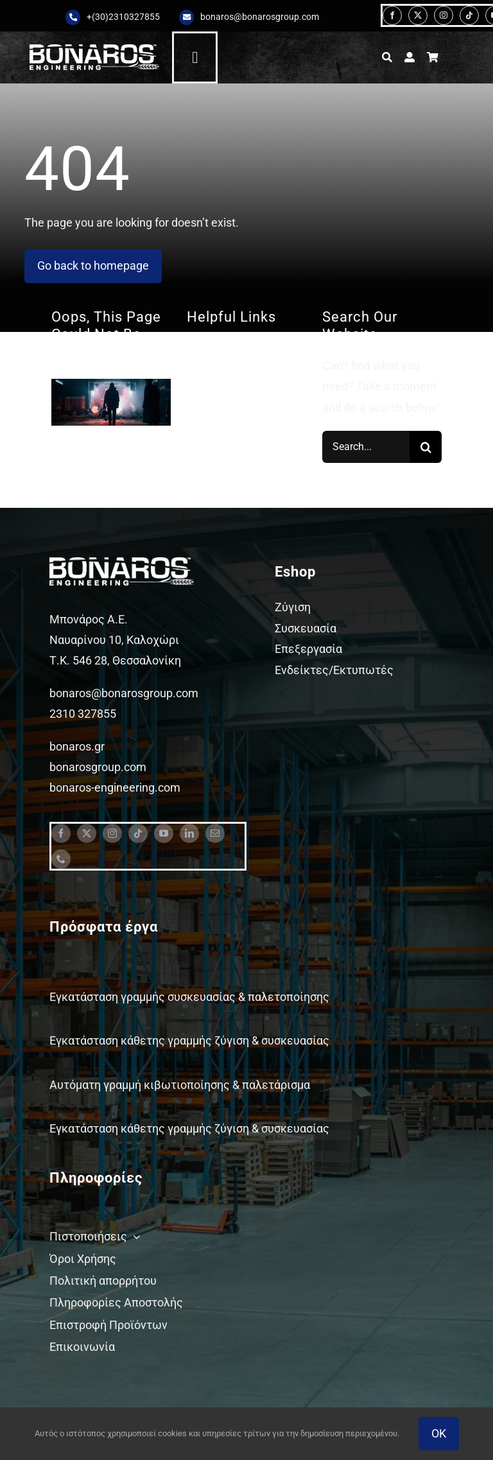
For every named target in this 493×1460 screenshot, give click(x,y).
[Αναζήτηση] (387, 57)
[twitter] (418, 15)
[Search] (426, 447)
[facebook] (392, 15)
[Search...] (366, 447)
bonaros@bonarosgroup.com (259, 17)
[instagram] (443, 15)
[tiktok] (469, 15)
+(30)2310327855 (123, 17)
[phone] (61, 859)
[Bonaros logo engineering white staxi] (94, 49)
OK (438, 1433)
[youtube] (163, 833)
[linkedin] (189, 833)
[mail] (215, 833)
